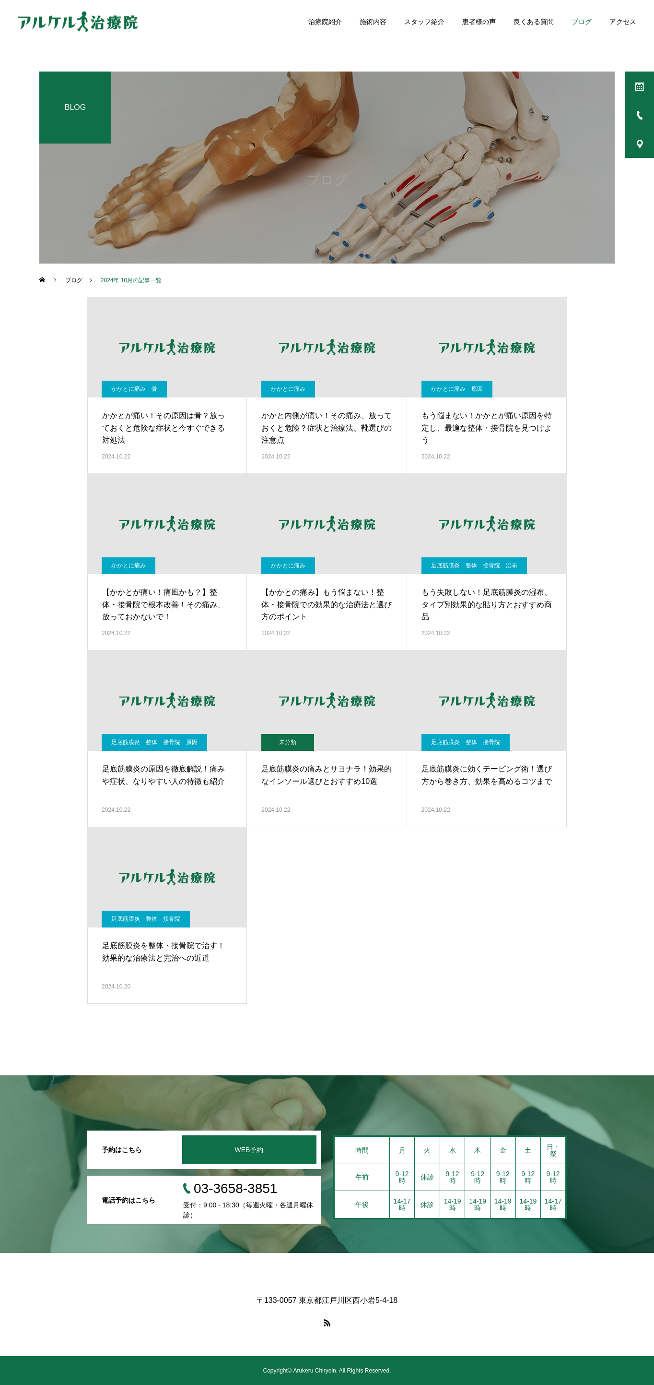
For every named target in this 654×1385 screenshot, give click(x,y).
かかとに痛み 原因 (457, 388)
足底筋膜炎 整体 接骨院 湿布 (474, 565)
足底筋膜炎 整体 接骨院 (465, 742)
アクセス (622, 21)
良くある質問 (534, 21)
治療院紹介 (325, 21)
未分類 (287, 742)
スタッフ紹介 (424, 21)
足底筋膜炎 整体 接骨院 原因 (154, 742)
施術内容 (373, 21)
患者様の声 (479, 21)
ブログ (582, 21)
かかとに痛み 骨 (134, 388)
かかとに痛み (288, 388)
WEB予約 (249, 1150)
